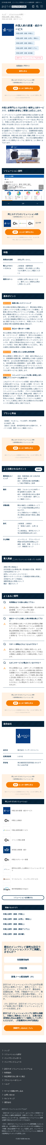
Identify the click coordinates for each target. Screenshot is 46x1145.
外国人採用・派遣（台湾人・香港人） (17, 919)
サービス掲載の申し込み (13, 1091)
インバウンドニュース (12, 1062)
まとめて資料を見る (26, 88)
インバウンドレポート (12, 1058)
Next (43, 187)
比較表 (38, 469)
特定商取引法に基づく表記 (14, 1076)
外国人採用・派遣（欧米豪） (14, 934)
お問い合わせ (9, 1095)
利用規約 (19, 66)
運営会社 (7, 1102)
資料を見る (23, 71)
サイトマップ (9, 1099)
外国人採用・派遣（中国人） (14, 914)
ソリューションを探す (12, 1054)
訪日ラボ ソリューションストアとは (18, 1069)
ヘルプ (6, 1084)
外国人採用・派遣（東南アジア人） (17, 929)
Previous (6, 187)
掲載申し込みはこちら (23, 1028)
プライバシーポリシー (12, 1080)
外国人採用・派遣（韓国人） (14, 924)
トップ (6, 1050)
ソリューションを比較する (23, 898)
